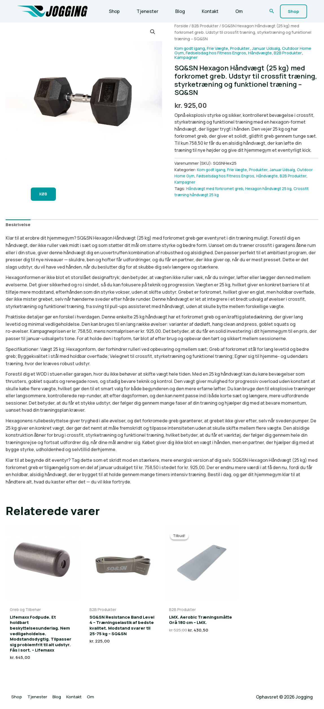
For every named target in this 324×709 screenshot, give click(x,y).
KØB (45, 195)
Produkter (246, 48)
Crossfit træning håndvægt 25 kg (206, 194)
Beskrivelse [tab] (19, 225)
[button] (271, 11)
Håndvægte (281, 53)
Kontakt (202, 11)
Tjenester (144, 11)
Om (229, 11)
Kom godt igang (191, 48)
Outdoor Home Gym (193, 176)
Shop (113, 11)
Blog (174, 11)
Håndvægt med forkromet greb (216, 188)
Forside (181, 25)
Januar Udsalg (274, 48)
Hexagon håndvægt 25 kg (272, 188)
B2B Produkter (206, 25)
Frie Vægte (221, 48)
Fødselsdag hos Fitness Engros (233, 53)
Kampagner (210, 57)
